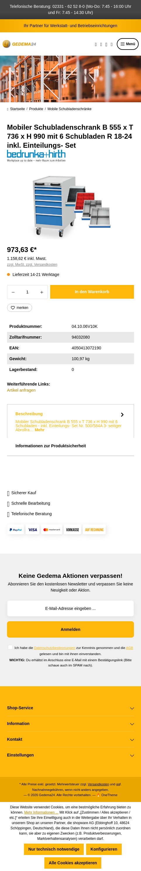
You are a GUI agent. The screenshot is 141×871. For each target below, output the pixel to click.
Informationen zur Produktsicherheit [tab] (50, 446)
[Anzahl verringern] (13, 292)
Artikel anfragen (21, 390)
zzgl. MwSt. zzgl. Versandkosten (32, 265)
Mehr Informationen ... (41, 812)
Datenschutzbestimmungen (54, 648)
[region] (70, 206)
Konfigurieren (103, 849)
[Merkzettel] (101, 44)
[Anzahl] (27, 292)
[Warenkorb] (111, 44)
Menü (127, 44)
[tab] (70, 421)
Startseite (16, 109)
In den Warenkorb (92, 291)
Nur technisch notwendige (53, 849)
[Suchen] (96, 44)
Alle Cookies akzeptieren (73, 863)
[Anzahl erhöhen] (42, 292)
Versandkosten (98, 784)
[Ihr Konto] (106, 44)
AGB (129, 648)
